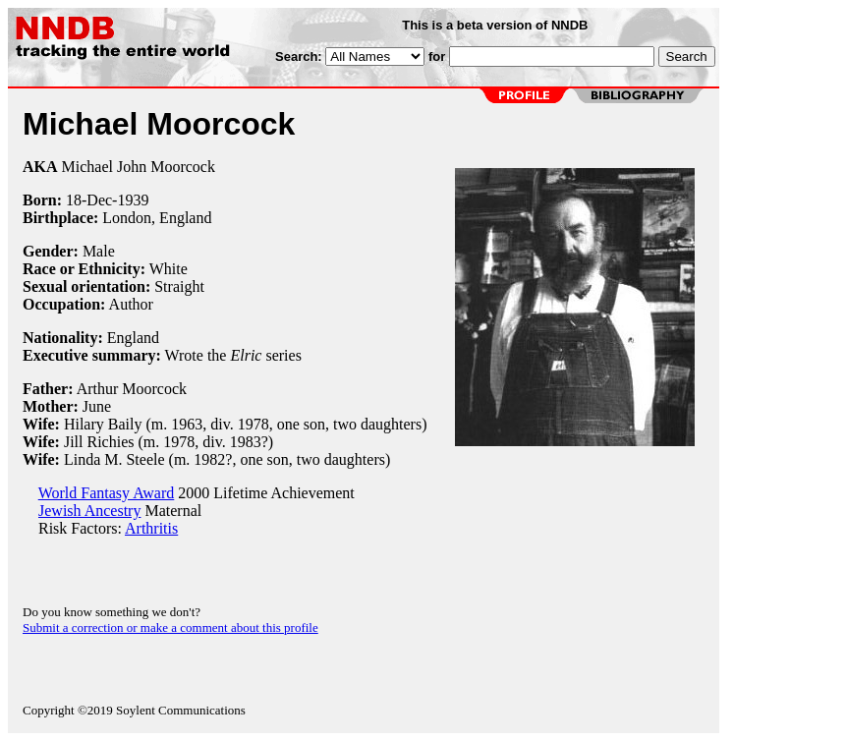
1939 (132, 200)
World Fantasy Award (106, 492)
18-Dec (89, 200)
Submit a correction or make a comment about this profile (170, 627)
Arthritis (151, 528)
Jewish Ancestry (89, 510)
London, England (156, 217)
